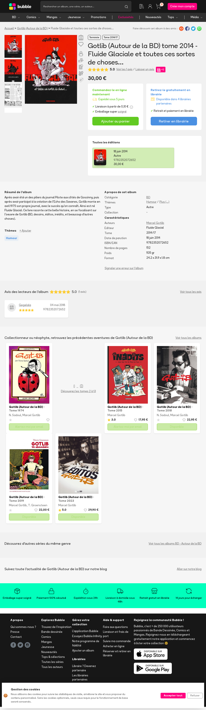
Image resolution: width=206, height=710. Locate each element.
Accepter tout (173, 695)
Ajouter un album (83, 651)
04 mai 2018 (57, 306)
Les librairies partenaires (80, 678)
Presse (14, 633)
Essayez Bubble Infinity (87, 637)
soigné (122, 112)
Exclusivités (125, 18)
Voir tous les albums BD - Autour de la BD (175, 544)
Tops (172, 18)
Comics (33, 18)
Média (197, 18)
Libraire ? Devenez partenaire (84, 669)
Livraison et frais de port (115, 635)
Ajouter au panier (115, 122)
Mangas (54, 18)
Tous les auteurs (52, 668)
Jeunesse (76, 18)
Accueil (9, 29)
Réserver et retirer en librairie (117, 654)
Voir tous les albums (189, 338)
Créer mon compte (182, 7)
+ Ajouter (25, 231)
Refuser (194, 695)
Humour (151, 203)
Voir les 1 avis (124, 70)
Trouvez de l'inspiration (56, 628)
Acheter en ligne (113, 647)
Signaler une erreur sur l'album (124, 269)
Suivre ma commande (117, 642)
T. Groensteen (37, 506)
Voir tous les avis (191, 293)
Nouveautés (153, 18)
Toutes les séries (52, 663)
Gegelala (25, 306)
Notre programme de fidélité (85, 644)
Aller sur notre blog (189, 570)
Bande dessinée (51, 633)
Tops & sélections (53, 658)
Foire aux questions (115, 628)
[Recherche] (81, 7)
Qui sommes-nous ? (23, 628)
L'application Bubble (85, 632)
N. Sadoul (15, 416)
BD (16, 18)
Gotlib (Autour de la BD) (32, 29)
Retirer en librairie (174, 122)
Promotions (98, 18)
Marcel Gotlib (155, 224)
